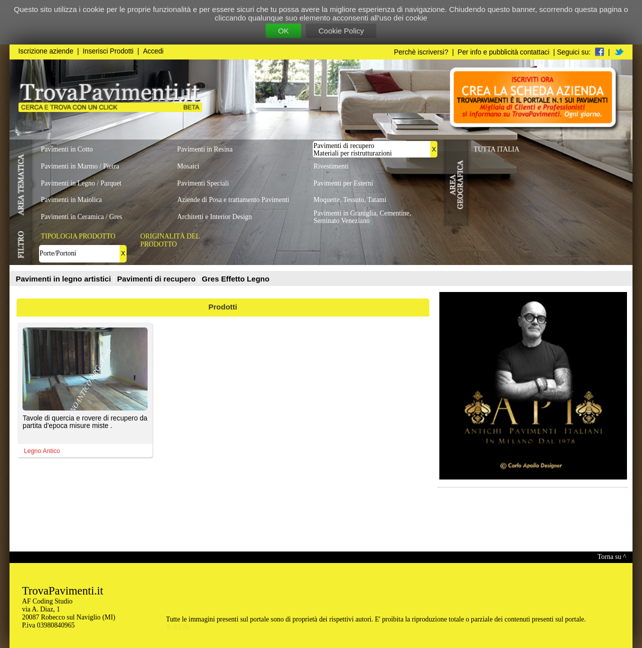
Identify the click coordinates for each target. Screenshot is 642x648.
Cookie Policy (341, 30)
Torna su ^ (611, 556)
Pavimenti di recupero (157, 278)
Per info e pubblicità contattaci (503, 52)
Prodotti (223, 306)
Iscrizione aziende (46, 51)
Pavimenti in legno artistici (64, 278)
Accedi (153, 51)
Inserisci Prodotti (108, 51)
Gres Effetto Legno (235, 278)
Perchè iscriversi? (421, 52)
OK (283, 30)
